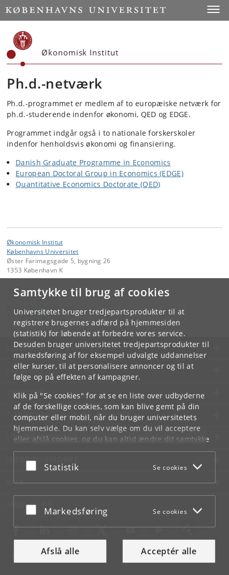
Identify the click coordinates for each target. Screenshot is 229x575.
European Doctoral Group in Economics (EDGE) (99, 173)
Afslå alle (60, 551)
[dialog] (114, 426)
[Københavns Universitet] (20, 48)
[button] (213, 9)
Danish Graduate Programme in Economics (93, 162)
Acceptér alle (168, 551)
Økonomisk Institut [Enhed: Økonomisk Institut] (35, 242)
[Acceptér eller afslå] (33, 465)
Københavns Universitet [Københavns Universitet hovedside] (43, 251)
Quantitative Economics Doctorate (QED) (88, 184)
